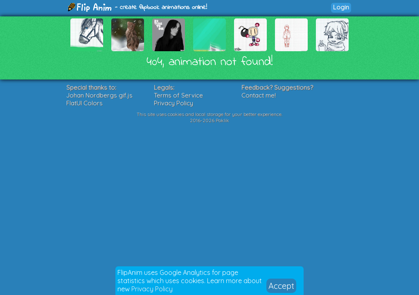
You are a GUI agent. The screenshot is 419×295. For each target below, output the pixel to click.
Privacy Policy (152, 289)
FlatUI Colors (84, 103)
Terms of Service (178, 95)
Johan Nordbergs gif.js (99, 95)
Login (341, 7)
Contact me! (258, 95)
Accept (281, 286)
